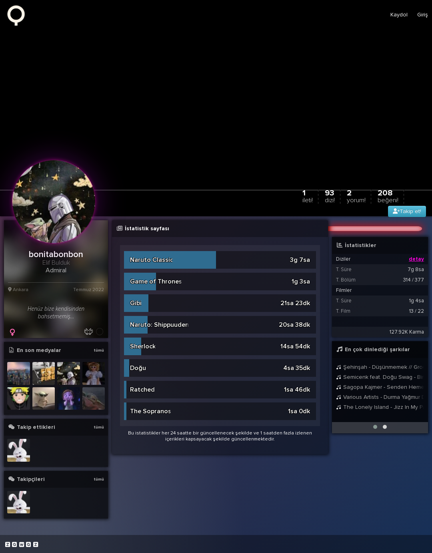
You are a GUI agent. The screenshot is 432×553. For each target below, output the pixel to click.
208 (388, 196)
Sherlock (143, 346)
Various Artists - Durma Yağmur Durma (380, 397)
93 (330, 196)
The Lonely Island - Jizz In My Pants (380, 407)
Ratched (142, 390)
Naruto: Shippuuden (159, 325)
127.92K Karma (407, 332)
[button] (375, 427)
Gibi (136, 303)
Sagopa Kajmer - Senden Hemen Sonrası (380, 387)
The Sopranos (150, 411)
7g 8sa (416, 269)
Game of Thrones (156, 282)
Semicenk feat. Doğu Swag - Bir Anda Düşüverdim (380, 377)
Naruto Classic (151, 260)
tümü (99, 350)
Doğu (138, 368)
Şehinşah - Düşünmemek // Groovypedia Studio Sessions (380, 367)
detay (416, 259)
